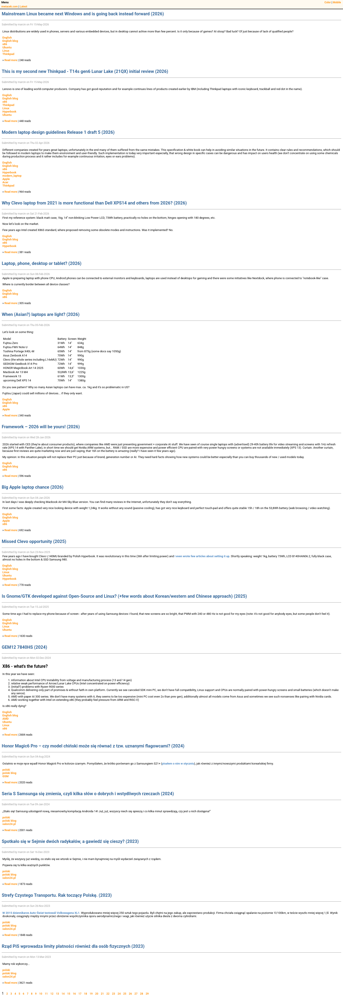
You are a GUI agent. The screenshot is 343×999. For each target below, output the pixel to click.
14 (63, 993)
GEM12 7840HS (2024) (24, 647)
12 (51, 993)
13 (57, 993)
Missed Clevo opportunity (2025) (34, 541)
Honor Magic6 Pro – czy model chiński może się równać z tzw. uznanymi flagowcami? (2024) (93, 746)
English (7, 37)
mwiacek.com (9, 6)
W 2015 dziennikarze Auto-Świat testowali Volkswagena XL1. (41, 912)
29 (147, 993)
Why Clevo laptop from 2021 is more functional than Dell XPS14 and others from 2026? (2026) (94, 203)
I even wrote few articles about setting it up (202, 556)
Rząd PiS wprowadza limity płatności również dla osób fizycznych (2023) (73, 946)
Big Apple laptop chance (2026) (32, 487)
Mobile (337, 2)
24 (119, 993)
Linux (5, 50)
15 (68, 993)
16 (74, 993)
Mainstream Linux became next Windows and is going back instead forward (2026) (83, 13)
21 (102, 993)
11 (46, 993)
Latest (23, 6)
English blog (10, 40)
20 (96, 993)
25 (124, 993)
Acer (5, 182)
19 (91, 993)
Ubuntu (7, 47)
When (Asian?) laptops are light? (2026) (41, 314)
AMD (5, 718)
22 (108, 993)
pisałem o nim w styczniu (178, 763)
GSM (5, 776)
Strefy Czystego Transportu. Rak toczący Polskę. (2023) (57, 895)
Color (327, 2)
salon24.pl (9, 824)
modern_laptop (11, 175)
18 (85, 993)
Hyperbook (9, 111)
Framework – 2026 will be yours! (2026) (41, 426)
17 (79, 993)
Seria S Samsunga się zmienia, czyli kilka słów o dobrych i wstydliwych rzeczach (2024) (88, 793)
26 (130, 993)
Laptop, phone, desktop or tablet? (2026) (41, 263)
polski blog (9, 773)
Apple (6, 179)
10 (40, 993)
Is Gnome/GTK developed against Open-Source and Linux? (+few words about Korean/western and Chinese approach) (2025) (124, 596)
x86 (4, 44)
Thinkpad (8, 54)
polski (6, 769)
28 (141, 993)
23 (113, 993)
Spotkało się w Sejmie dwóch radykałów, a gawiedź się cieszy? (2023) (70, 841)
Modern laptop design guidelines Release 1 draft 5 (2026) (58, 132)
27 (136, 993)
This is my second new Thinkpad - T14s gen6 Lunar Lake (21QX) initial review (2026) (85, 71)
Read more (10, 60)
